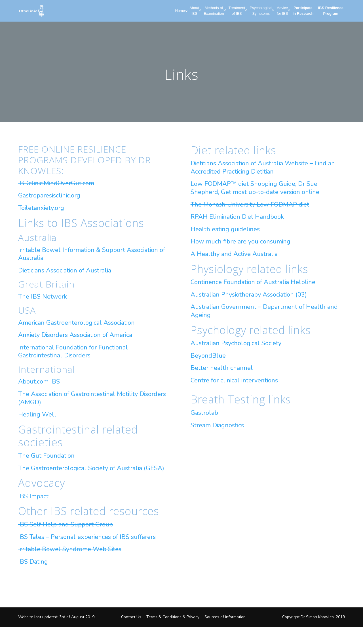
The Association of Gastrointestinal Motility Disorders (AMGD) (92, 398)
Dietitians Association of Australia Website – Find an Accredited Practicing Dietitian (263, 167)
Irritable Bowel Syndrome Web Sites (69, 549)
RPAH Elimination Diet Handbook (237, 217)
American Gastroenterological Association (76, 322)
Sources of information (225, 617)
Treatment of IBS (237, 11)
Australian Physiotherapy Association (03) (249, 294)
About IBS (194, 11)
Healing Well (37, 414)
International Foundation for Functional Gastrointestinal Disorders (73, 351)
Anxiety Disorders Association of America (75, 335)
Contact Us (131, 617)
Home (180, 11)
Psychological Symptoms (261, 11)
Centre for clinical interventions (234, 380)
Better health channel (222, 368)
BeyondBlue (208, 355)
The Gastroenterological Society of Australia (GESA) (91, 468)
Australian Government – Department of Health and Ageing (264, 311)
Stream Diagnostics (217, 425)
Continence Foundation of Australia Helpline (253, 282)
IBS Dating (33, 561)
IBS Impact (33, 496)
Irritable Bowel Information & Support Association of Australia (91, 254)
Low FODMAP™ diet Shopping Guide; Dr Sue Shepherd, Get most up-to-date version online (255, 188)
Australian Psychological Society (236, 343)
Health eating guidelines (225, 229)
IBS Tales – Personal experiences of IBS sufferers (87, 537)
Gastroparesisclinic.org (49, 195)
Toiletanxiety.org (41, 208)
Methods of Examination (214, 11)
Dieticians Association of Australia (64, 270)
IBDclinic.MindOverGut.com (56, 183)
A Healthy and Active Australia (234, 254)
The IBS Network (42, 296)
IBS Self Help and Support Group (65, 524)
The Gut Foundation (46, 455)
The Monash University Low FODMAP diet (250, 204)
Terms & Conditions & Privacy (172, 617)
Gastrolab (204, 413)
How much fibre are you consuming (240, 241)
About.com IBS (39, 381)
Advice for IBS (282, 11)
